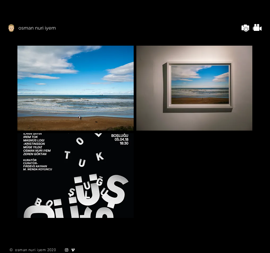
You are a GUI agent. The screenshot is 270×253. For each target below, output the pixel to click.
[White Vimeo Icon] (73, 250)
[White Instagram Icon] (66, 250)
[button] (75, 88)
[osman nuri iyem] (37, 28)
